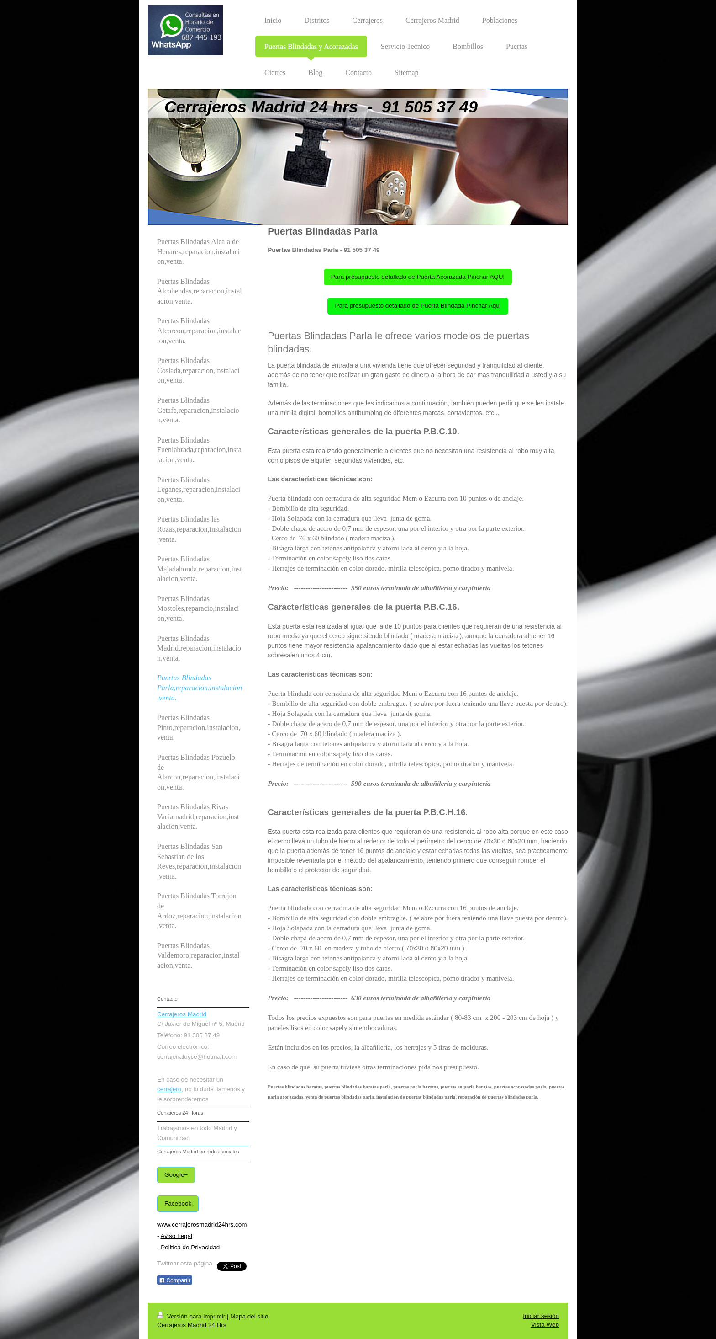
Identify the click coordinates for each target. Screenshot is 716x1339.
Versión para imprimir (192, 1316)
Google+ (176, 1174)
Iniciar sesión (541, 1315)
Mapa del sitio (249, 1316)
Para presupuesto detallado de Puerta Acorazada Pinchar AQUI (418, 276)
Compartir (174, 1280)
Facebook (177, 1203)
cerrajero (169, 1089)
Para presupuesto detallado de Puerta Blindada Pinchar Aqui (417, 305)
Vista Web (545, 1324)
